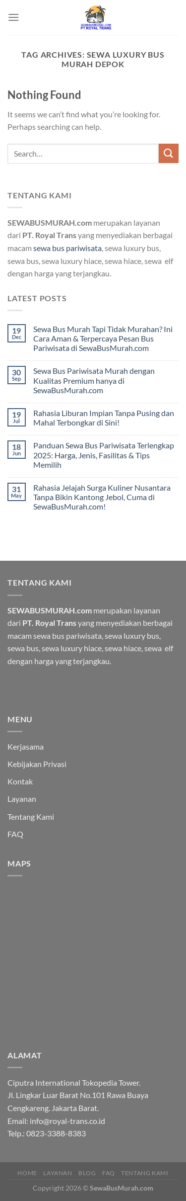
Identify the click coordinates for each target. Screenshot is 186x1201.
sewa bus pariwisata (67, 248)
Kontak (20, 781)
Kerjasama (25, 746)
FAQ (15, 834)
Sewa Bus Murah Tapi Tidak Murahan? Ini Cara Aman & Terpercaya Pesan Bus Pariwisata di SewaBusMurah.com (103, 338)
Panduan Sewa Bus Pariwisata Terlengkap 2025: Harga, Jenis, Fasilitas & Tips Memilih (103, 454)
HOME (27, 1173)
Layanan (21, 798)
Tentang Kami (30, 816)
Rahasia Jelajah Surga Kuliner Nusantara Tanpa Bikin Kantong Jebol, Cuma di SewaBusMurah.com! (102, 497)
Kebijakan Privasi (36, 764)
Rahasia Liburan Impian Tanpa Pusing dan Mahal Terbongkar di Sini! (103, 417)
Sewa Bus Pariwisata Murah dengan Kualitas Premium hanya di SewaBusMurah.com (94, 380)
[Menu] (13, 17)
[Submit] (169, 153)
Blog (87, 1173)
